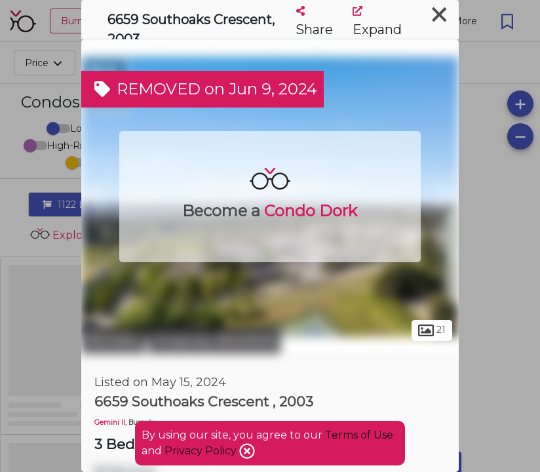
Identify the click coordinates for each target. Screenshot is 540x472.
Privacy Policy (201, 450)
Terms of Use (359, 435)
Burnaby (113, 339)
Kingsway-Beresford (214, 339)
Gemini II (109, 422)
